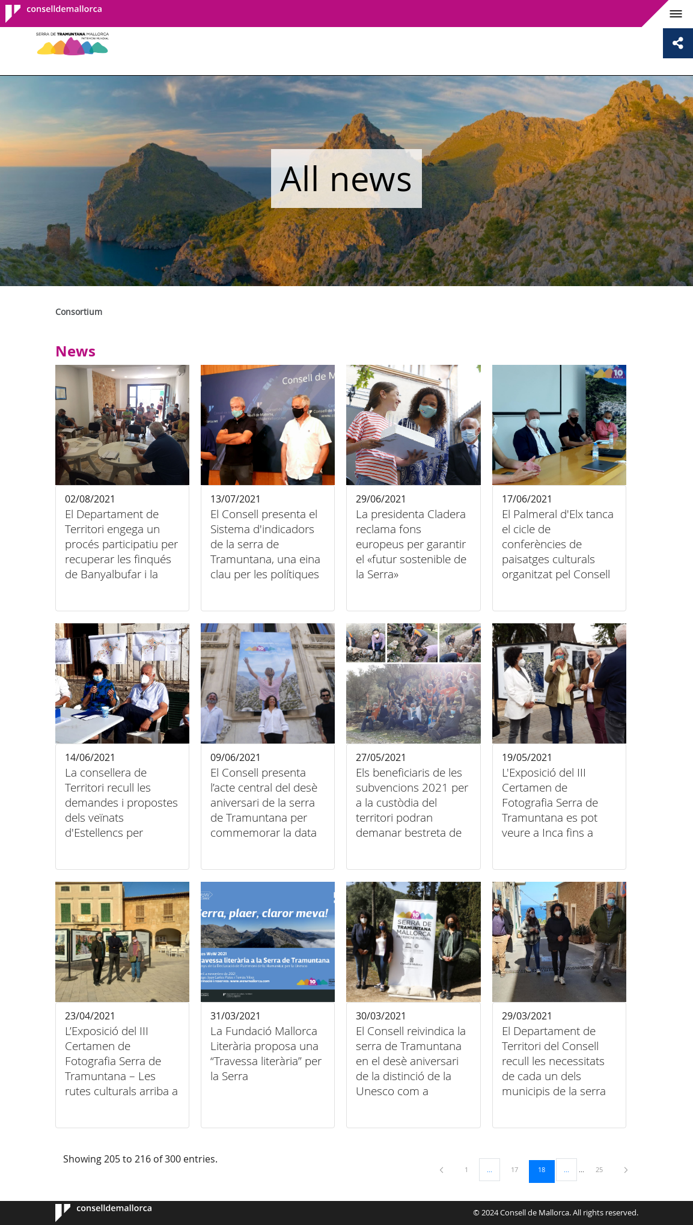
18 (545, 1169)
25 (603, 1169)
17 (518, 1169)
